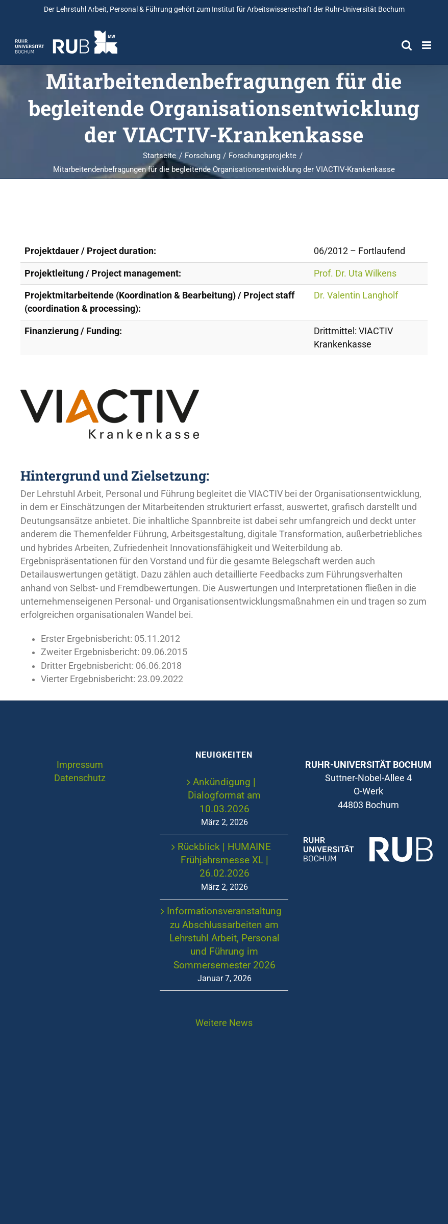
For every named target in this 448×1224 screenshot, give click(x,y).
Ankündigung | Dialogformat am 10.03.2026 (224, 795)
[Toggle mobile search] (407, 45)
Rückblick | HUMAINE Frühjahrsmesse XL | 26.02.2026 (224, 860)
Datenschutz (80, 778)
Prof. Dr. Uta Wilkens (355, 273)
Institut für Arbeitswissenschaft (262, 9)
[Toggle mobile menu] (427, 45)
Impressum (80, 765)
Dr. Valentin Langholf (356, 295)
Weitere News (224, 1023)
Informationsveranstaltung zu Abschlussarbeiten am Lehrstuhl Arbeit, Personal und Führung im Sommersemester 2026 (224, 938)
